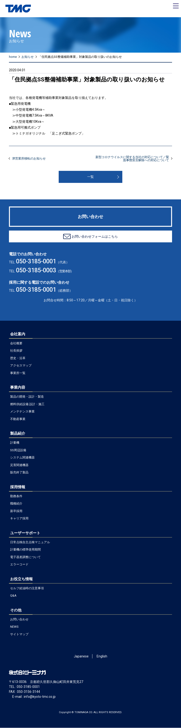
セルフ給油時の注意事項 (27, 588)
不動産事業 (17, 419)
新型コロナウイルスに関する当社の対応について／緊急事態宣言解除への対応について (132, 159)
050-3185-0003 (36, 270)
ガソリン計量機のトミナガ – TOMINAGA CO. (18, 8)
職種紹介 (16, 503)
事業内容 (17, 387)
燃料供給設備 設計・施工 (27, 404)
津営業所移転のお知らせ (29, 158)
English (102, 656)
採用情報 (17, 487)
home (13, 57)
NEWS (14, 627)
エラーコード (19, 564)
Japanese (81, 656)
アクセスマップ (21, 365)
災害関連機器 (19, 465)
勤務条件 (16, 496)
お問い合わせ (19, 619)
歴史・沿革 (17, 358)
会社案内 (17, 334)
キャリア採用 (19, 518)
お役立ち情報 (21, 579)
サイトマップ (19, 634)
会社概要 (16, 343)
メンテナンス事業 (22, 411)
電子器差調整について (25, 557)
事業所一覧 (17, 373)
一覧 (90, 177)
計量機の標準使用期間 (25, 549)
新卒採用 (16, 511)
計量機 (14, 443)
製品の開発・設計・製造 (27, 397)
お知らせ (27, 57)
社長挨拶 (16, 351)
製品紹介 (17, 433)
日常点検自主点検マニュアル (30, 542)
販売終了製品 (19, 472)
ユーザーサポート (25, 533)
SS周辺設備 (18, 450)
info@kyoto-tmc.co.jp (40, 697)
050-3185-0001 (36, 261)
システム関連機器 (22, 457)
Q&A (13, 596)
